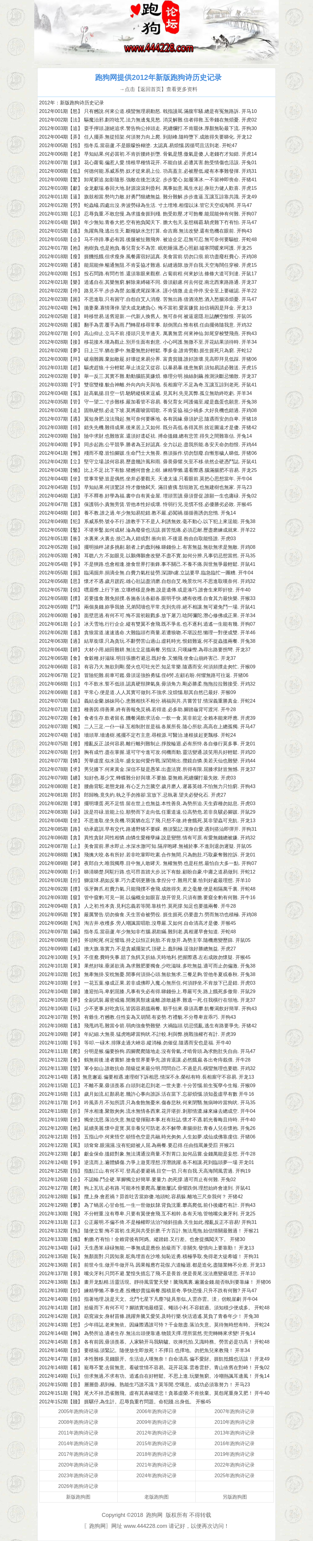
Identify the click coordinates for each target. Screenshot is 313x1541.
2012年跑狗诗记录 (156, 1432)
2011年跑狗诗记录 (78, 1432)
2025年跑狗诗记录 (235, 1475)
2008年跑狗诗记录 (78, 1422)
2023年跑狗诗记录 (78, 1475)
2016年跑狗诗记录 (235, 1443)
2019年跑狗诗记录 (235, 1454)
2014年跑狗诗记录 (78, 1443)
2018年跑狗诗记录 (156, 1454)
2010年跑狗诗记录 (235, 1422)
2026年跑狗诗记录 (78, 1486)
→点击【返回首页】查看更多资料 (158, 89)
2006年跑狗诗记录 (156, 1411)
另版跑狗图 (235, 1496)
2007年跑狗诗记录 (235, 1411)
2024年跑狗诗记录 (156, 1475)
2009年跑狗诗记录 (156, 1422)
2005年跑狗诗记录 (78, 1411)
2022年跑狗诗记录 (235, 1464)
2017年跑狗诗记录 (78, 1454)
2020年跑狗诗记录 (78, 1464)
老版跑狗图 (156, 1496)
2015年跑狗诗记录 (156, 1443)
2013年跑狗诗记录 (235, 1432)
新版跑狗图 (78, 1496)
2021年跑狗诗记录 (156, 1464)
